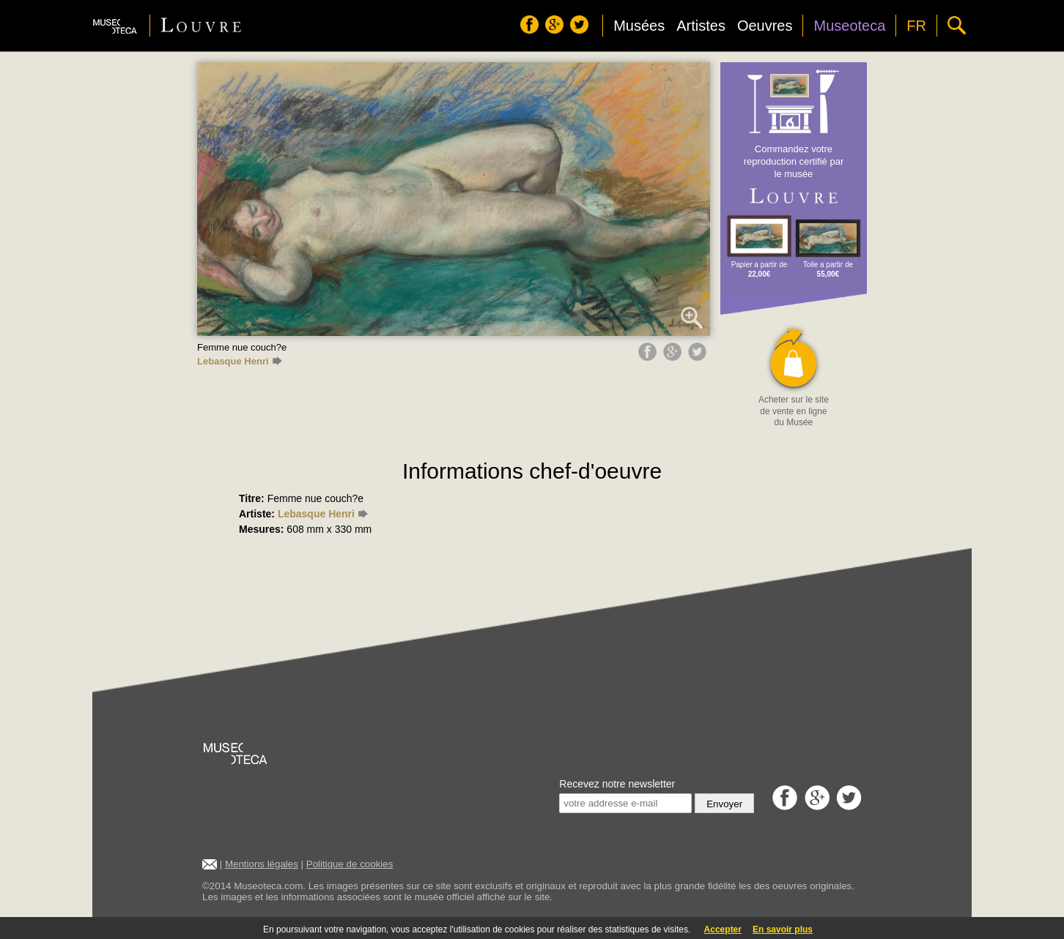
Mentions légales (261, 863)
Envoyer (724, 803)
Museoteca (849, 26)
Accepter (723, 929)
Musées (639, 26)
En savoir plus (783, 929)
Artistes (700, 26)
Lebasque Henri (239, 361)
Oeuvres (765, 26)
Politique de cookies (350, 863)
